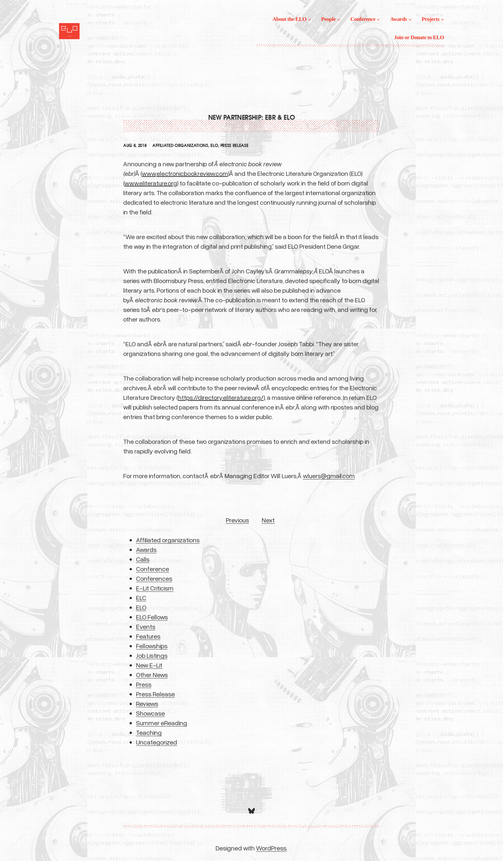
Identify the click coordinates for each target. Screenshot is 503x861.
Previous (237, 520)
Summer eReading (161, 723)
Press (143, 684)
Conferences (154, 578)
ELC (141, 597)
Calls (142, 559)
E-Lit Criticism (155, 588)
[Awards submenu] (410, 19)
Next (268, 520)
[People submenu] (338, 19)
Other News (152, 674)
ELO (214, 145)
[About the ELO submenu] (309, 19)
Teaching (149, 732)
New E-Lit (149, 665)
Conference (152, 569)
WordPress (271, 848)
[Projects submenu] (442, 19)
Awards (146, 549)
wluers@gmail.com (329, 475)
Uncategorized (156, 742)
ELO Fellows (152, 617)
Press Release (234, 145)
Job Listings (151, 655)
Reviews (147, 703)
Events (145, 626)
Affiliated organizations (180, 145)
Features (148, 636)
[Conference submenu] (378, 19)
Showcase (150, 713)
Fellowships (151, 646)
